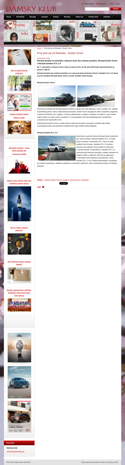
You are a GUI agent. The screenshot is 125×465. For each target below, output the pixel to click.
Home (39, 48)
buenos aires (75, 180)
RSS (111, 3)
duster (53, 180)
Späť (39, 187)
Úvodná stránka (89, 3)
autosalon (85, 180)
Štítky (40, 180)
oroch (59, 180)
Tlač (118, 3)
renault (46, 180)
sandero (66, 180)
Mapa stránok (102, 3)
